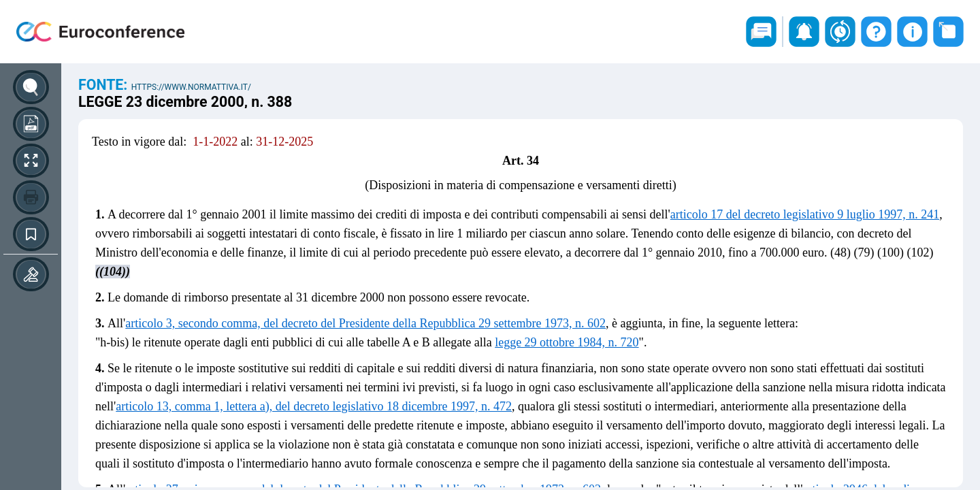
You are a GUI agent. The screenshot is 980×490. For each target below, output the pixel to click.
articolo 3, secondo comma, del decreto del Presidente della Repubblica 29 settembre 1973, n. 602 (365, 323)
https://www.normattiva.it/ (191, 87)
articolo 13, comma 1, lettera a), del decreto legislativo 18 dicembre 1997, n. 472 (314, 406)
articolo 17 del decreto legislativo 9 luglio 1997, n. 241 (804, 214)
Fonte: (104, 84)
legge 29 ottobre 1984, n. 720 (566, 342)
